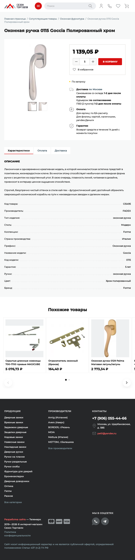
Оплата (42, 150)
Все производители (60, 448)
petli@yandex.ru (106, 433)
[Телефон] (109, 6)
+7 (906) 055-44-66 (109, 418)
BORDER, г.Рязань (59, 427)
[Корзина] (126, 6)
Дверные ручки (13, 451)
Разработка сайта (15, 519)
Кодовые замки (13, 437)
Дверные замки (13, 417)
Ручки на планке (14, 456)
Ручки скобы (12, 466)
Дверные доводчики (16, 481)
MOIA (51, 432)
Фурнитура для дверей (18, 471)
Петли (8, 491)
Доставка (61, 150)
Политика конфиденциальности (17, 534)
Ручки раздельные (15, 461)
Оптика (8, 486)
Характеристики (19, 150)
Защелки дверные (15, 432)
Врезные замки (13, 422)
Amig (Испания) (58, 417)
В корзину (110, 61)
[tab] (66, 380)
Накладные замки (15, 446)
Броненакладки (14, 476)
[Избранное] (118, 6)
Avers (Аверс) (56, 422)
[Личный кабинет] (101, 6)
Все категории (13, 502)
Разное (8, 496)
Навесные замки (14, 442)
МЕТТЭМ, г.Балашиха (61, 442)
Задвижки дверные (16, 427)
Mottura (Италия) (58, 437)
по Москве (95, 89)
